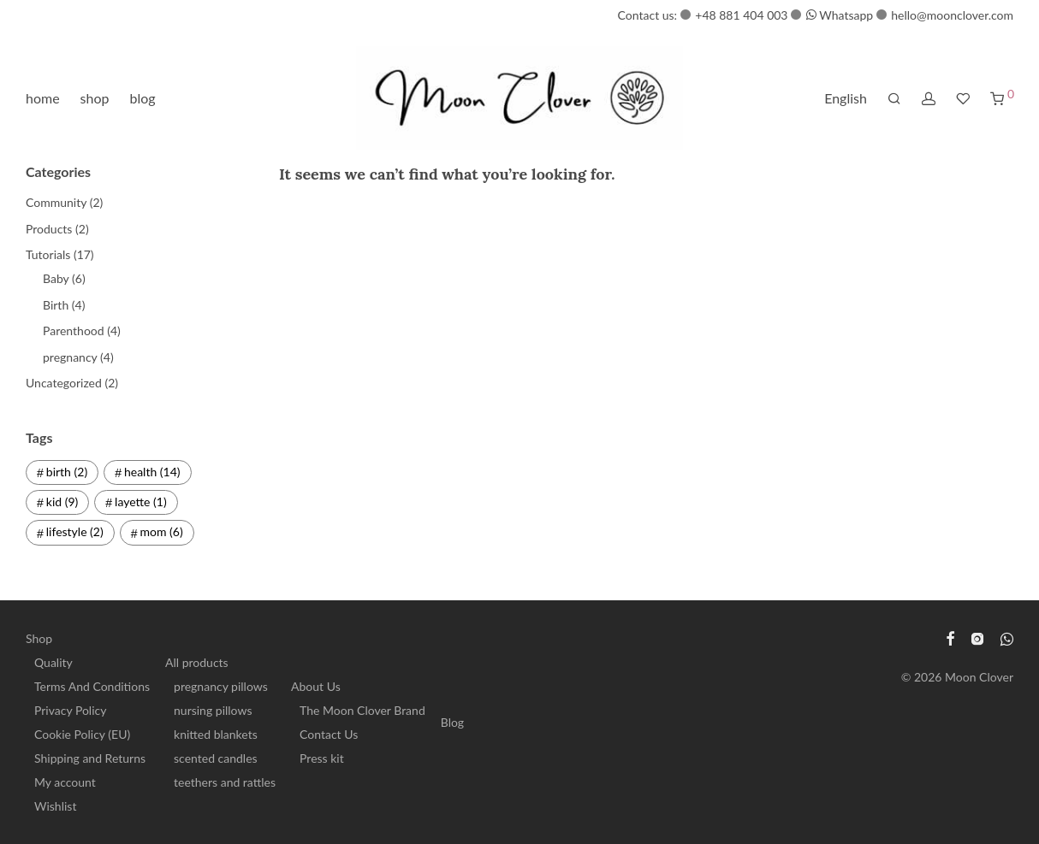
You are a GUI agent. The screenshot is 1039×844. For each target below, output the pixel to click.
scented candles (216, 758)
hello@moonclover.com (952, 15)
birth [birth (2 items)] (66, 471)
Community (56, 202)
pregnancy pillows (221, 686)
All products (197, 662)
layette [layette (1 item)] (141, 501)
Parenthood (73, 330)
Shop (39, 638)
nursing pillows (213, 710)
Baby (55, 278)
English (845, 98)
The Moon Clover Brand (362, 710)
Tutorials (48, 254)
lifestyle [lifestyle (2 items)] (75, 531)
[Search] (894, 99)
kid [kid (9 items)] (62, 501)
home (43, 98)
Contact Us (329, 734)
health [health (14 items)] (152, 471)
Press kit (322, 758)
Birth (55, 305)
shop (95, 98)
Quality (53, 662)
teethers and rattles (225, 782)
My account (65, 782)
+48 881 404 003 (741, 15)
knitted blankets (216, 734)
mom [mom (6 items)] (161, 531)
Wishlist (55, 806)
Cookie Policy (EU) (82, 734)
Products (49, 228)
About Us (316, 686)
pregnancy (70, 357)
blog (143, 98)
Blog (452, 722)
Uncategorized (64, 382)
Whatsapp (839, 15)
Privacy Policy (70, 710)
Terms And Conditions (92, 686)
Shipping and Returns (89, 758)
